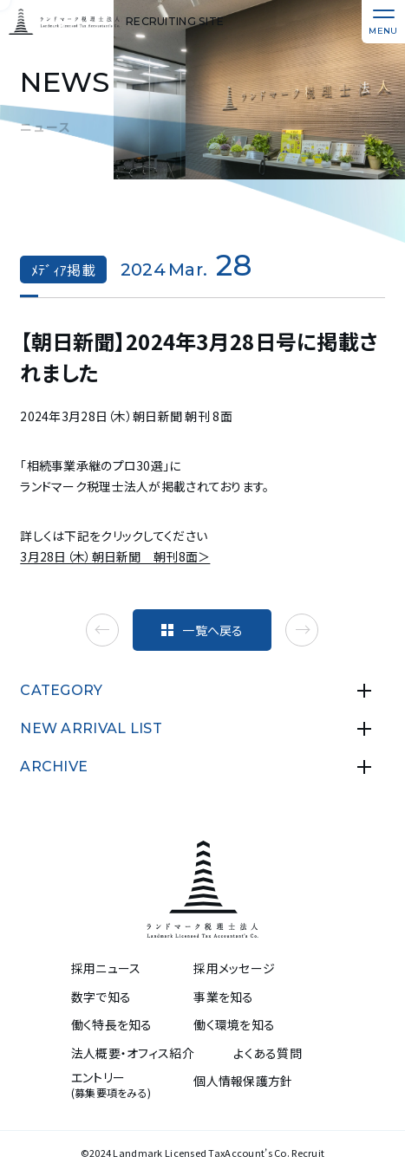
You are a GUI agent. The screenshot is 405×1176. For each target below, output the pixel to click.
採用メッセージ (234, 968)
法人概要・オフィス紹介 (132, 1053)
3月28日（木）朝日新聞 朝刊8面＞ (115, 556)
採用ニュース (106, 968)
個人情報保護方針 (242, 1081)
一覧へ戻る (202, 630)
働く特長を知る (112, 1024)
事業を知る (223, 997)
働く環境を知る (234, 1024)
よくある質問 (267, 1053)
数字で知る (101, 997)
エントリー (111, 1085)
